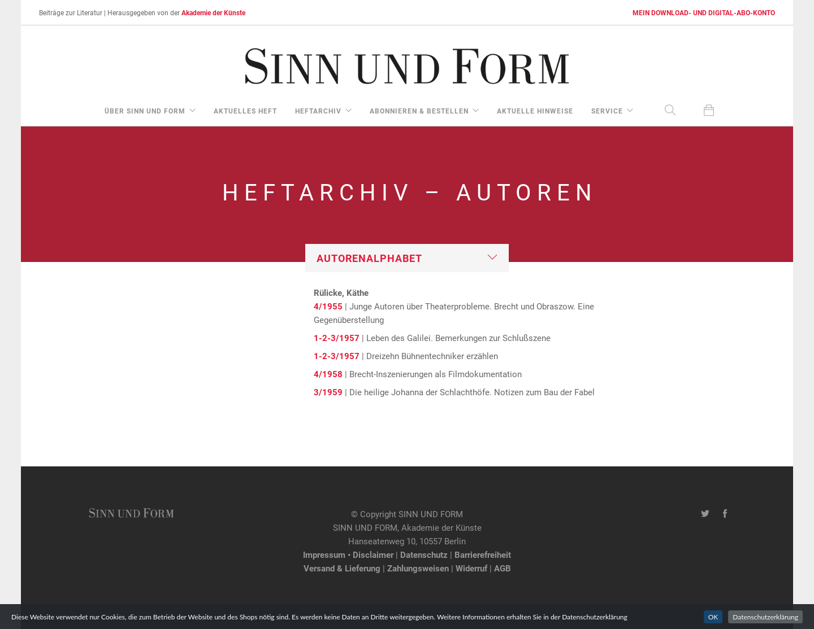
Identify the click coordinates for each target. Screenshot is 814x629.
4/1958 (328, 373)
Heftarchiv (318, 110)
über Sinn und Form (145, 110)
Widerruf (471, 568)
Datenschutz (424, 554)
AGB (502, 568)
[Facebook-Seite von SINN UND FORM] (725, 513)
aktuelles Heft (245, 110)
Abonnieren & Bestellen (419, 110)
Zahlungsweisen (418, 568)
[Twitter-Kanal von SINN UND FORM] (705, 513)
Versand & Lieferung (342, 568)
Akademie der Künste (213, 12)
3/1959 (328, 392)
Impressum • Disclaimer (348, 554)
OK (713, 621)
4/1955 (328, 306)
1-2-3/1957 (337, 337)
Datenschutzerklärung (765, 621)
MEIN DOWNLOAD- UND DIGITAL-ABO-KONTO (704, 12)
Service (607, 110)
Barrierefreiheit (482, 554)
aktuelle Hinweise (535, 110)
